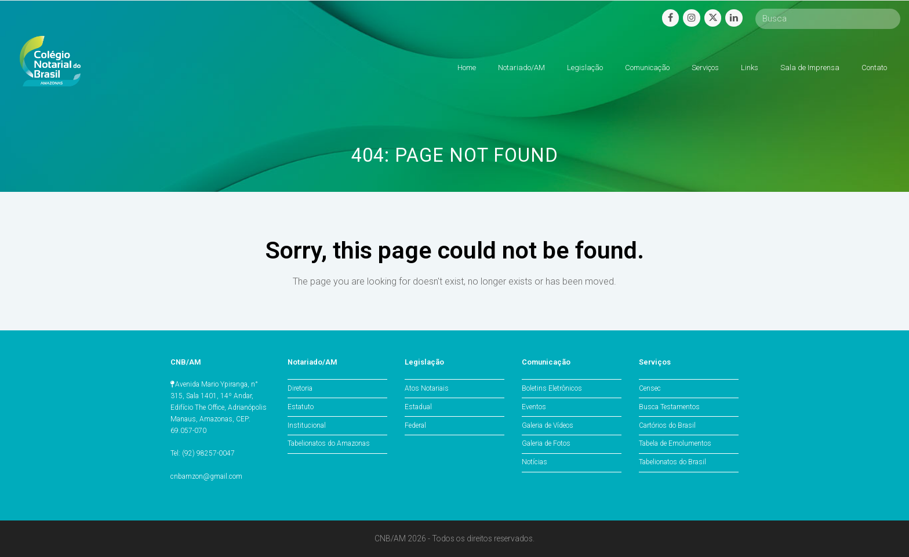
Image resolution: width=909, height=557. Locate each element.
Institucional (307, 425)
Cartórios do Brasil (667, 425)
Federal (415, 425)
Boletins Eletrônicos (552, 388)
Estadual (418, 407)
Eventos (534, 407)
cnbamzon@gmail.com (206, 476)
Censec (650, 388)
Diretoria (300, 388)
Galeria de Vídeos (547, 425)
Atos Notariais (427, 388)
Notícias (534, 462)
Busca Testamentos (669, 407)
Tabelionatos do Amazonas (329, 443)
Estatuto (301, 407)
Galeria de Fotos (546, 443)
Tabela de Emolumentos (675, 443)
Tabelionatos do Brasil (672, 462)
